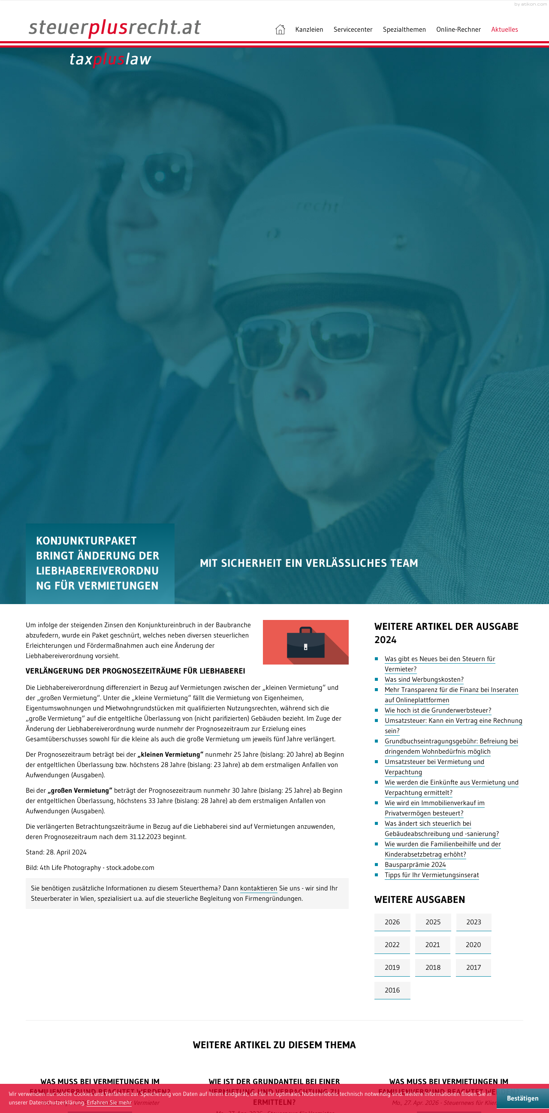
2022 (392, 945)
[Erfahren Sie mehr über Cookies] (109, 1103)
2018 (432, 967)
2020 (473, 945)
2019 (392, 967)
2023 (474, 922)
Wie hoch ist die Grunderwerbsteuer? (438, 710)
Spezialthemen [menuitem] (404, 29)
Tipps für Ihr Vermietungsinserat (432, 875)
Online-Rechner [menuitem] (458, 29)
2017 (473, 967)
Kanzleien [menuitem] (309, 29)
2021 (432, 945)
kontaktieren (259, 888)
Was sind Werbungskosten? (424, 679)
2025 (433, 922)
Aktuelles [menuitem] (505, 29)
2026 (392, 922)
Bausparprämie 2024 (415, 864)
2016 (392, 990)
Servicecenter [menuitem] (353, 29)
